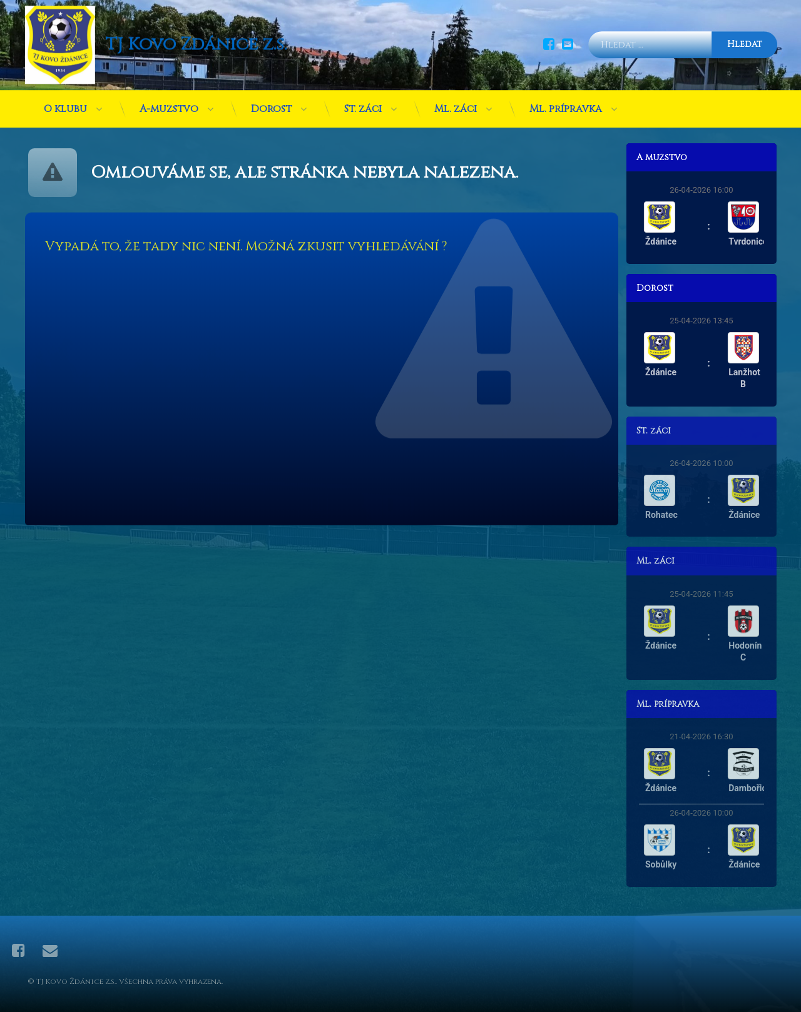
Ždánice (667, 241)
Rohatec (667, 515)
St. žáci (363, 104)
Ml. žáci (455, 104)
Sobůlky (667, 864)
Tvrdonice (754, 241)
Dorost (271, 104)
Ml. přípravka (565, 104)
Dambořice (756, 788)
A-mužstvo (169, 104)
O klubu (65, 104)
